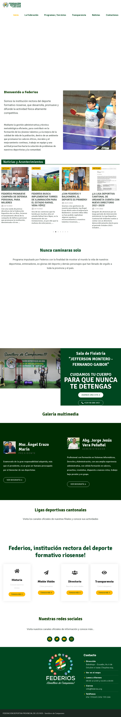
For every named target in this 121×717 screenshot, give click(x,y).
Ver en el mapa (93, 672)
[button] (64, 120)
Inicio (16, 15)
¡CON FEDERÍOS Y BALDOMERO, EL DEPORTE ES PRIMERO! (74, 196)
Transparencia (79, 15)
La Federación (31, 15)
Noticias (96, 15)
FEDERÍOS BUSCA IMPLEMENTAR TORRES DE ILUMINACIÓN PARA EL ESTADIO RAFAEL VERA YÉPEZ (44, 199)
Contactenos (112, 15)
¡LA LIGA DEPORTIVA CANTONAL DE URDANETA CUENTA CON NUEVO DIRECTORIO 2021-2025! (105, 199)
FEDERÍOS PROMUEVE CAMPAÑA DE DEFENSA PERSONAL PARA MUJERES (14, 198)
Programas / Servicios (55, 15)
